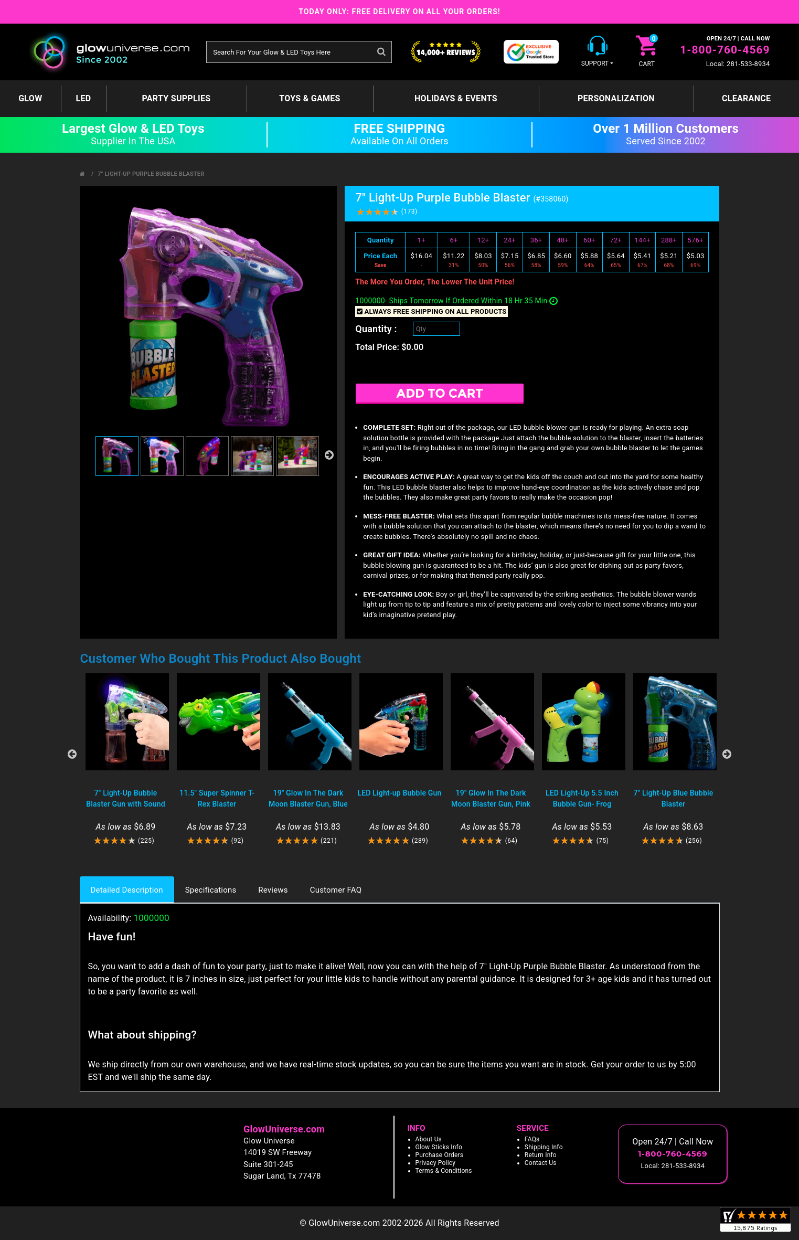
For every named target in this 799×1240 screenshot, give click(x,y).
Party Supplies (176, 98)
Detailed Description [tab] (127, 890)
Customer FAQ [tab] (335, 890)
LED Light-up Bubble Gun (399, 793)
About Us (429, 1139)
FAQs (532, 1139)
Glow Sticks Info (439, 1147)
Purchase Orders (440, 1155)
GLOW (30, 98)
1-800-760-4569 (725, 50)
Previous (72, 754)
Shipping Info (544, 1147)
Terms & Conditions (444, 1170)
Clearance (746, 98)
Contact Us (541, 1163)
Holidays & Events (455, 98)
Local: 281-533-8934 (738, 64)
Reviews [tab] (272, 890)
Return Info (541, 1155)
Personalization (616, 98)
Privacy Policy (436, 1163)
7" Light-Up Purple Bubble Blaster (151, 174)
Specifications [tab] (211, 890)
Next (727, 754)
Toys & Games (309, 98)
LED (83, 98)
